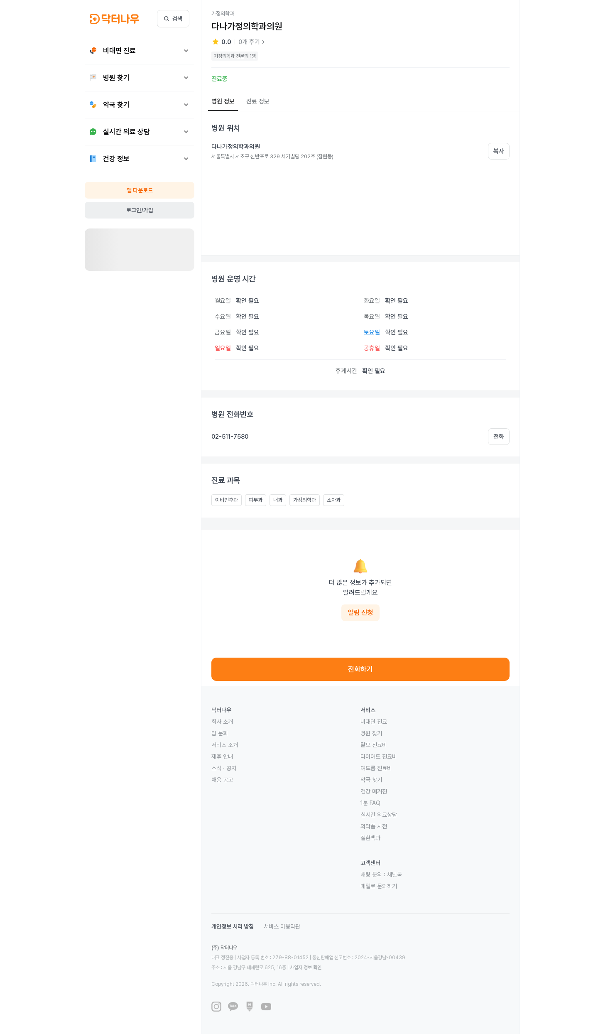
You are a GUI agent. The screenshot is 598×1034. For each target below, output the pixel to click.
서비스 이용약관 (282, 926)
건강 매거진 (373, 791)
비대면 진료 (373, 721)
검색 (173, 18)
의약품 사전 (373, 826)
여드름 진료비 (376, 768)
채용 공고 (222, 779)
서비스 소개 (224, 745)
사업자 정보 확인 (305, 967)
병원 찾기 (371, 733)
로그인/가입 (139, 210)
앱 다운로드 (140, 190)
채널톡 (394, 874)
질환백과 (370, 838)
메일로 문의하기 (378, 886)
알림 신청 (360, 612)
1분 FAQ (370, 803)
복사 (498, 151)
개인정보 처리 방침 (232, 926)
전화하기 (360, 669)
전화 (498, 436)
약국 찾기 (371, 779)
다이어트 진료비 (378, 756)
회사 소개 (222, 721)
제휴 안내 (222, 756)
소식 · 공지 (223, 768)
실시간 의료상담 (378, 814)
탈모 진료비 (373, 745)
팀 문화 (219, 733)
